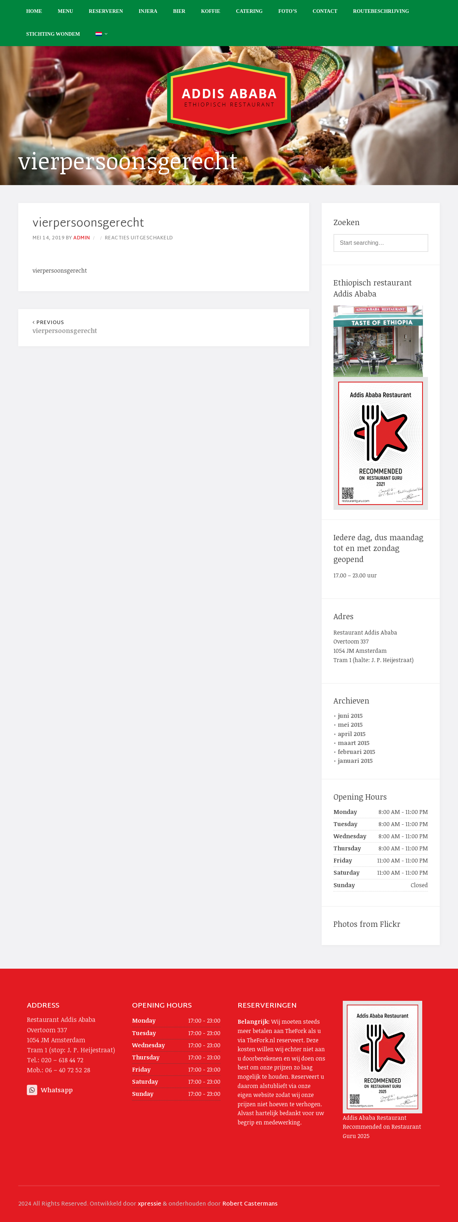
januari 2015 (355, 761)
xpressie (149, 1204)
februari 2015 (356, 752)
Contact (325, 11)
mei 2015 (350, 725)
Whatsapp (50, 1090)
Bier (179, 11)
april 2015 (352, 734)
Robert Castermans (250, 1204)
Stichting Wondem (53, 34)
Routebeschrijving (381, 11)
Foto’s (287, 11)
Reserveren (106, 11)
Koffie (210, 11)
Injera (148, 11)
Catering (249, 11)
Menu (65, 11)
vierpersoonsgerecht (98, 327)
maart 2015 (354, 743)
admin (81, 238)
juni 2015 (350, 716)
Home (34, 11)
